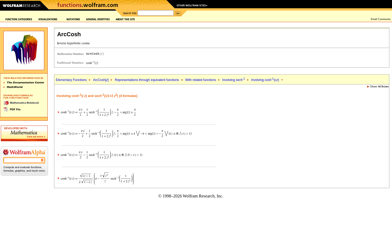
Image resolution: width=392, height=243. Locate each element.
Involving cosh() (265, 80)
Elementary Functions (71, 80)
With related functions (200, 80)
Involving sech (233, 80)
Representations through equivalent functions (147, 80)
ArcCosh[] (101, 80)
